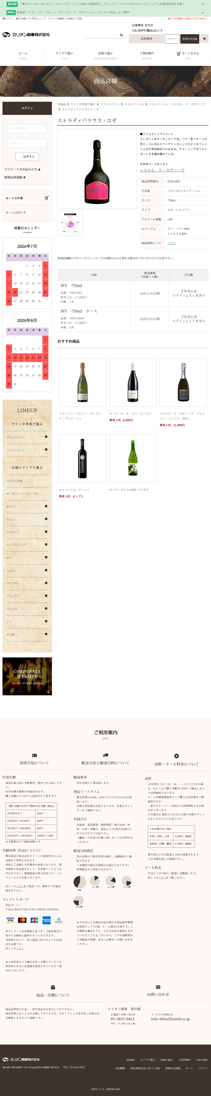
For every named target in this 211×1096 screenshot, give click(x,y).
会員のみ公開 (150, 293)
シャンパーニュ (134, 104)
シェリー (11, 570)
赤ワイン (11, 506)
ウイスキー (13, 583)
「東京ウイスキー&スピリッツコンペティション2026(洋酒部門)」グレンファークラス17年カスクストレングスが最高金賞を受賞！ (102, 4)
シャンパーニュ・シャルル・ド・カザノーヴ (177, 104)
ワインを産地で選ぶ (82, 104)
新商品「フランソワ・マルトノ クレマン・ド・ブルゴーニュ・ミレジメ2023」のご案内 (73, 12)
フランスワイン (110, 104)
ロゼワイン (13, 532)
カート (189, 1068)
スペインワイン (15, 450)
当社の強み (202, 1060)
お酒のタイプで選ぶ (27, 467)
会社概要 (120, 1068)
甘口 (9, 558)
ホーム (23, 57)
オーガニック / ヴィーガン (22, 494)
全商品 (61, 104)
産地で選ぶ (105, 57)
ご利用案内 (146, 57)
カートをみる (188, 57)
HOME (131, 1060)
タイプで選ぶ (64, 57)
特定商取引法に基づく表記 (145, 1068)
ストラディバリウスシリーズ (80, 109)
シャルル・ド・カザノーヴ (162, 170)
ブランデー (13, 596)
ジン (9, 622)
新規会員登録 (189, 39)
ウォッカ (11, 609)
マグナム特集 (14, 481)
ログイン (172, 39)
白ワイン (11, 519)
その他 (10, 634)
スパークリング (15, 545)
